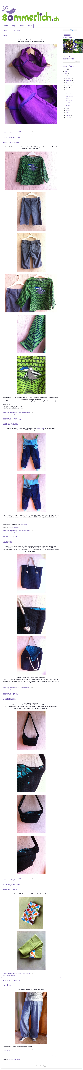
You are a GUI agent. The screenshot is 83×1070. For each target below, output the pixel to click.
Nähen (12, 133)
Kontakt (21, 26)
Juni (67, 90)
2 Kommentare (26, 412)
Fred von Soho (40, 428)
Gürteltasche (9, 699)
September (69, 83)
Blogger (45, 1066)
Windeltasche (10, 889)
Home (6, 26)
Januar (68, 117)
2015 (66, 76)
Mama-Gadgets (11, 880)
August (68, 85)
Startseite (31, 1056)
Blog (13, 26)
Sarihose (7, 985)
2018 (66, 71)
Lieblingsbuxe (10, 424)
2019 (66, 69)
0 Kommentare (26, 131)
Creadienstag (15, 528)
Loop (5, 35)
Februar (68, 115)
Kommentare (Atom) (14, 1059)
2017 (66, 74)
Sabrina (13, 131)
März (67, 113)
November (69, 80)
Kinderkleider (10, 414)
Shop (30, 26)
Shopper (7, 542)
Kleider (9, 1051)
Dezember (69, 78)
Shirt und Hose (11, 142)
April (67, 110)
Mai (67, 108)
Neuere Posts (7, 1056)
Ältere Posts (55, 1056)
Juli (67, 87)
